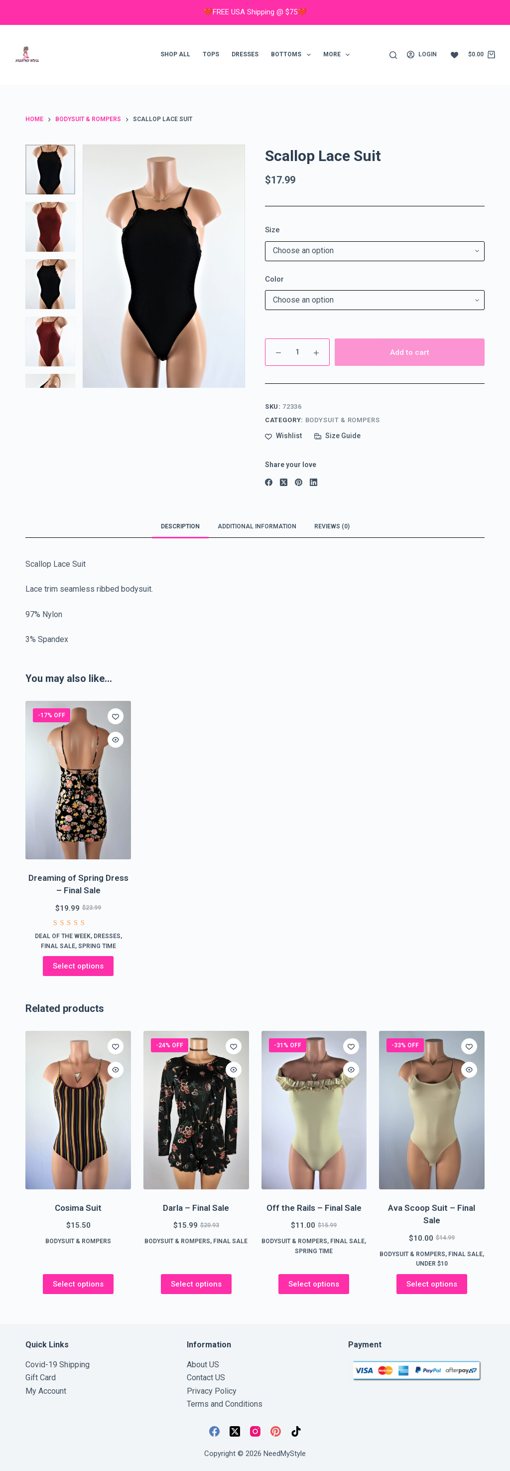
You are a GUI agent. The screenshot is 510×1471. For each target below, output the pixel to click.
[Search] (393, 55)
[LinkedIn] (313, 482)
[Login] (422, 55)
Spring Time (97, 946)
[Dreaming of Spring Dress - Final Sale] (78, 780)
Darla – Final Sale (196, 1208)
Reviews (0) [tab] (332, 526)
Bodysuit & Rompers (342, 420)
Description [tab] (180, 526)
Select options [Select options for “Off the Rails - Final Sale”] (313, 1284)
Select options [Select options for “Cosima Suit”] (78, 1284)
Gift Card (40, 1377)
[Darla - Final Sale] (196, 1110)
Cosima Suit (78, 1208)
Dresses (245, 54)
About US (203, 1364)
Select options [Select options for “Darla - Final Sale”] (196, 1284)
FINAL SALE (58, 946)
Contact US (206, 1377)
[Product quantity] (297, 352)
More (338, 55)
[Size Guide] (337, 436)
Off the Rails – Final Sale (314, 1208)
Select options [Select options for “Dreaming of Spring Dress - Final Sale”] (78, 966)
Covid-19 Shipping (57, 1364)
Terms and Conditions (224, 1404)
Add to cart (409, 352)
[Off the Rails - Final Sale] (314, 1110)
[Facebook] (268, 482)
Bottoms (292, 55)
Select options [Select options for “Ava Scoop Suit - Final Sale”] (431, 1284)
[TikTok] (296, 1431)
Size (272, 229)
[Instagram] (255, 1431)
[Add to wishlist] (283, 436)
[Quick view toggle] (116, 740)
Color (274, 279)
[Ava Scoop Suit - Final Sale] (432, 1110)
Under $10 (432, 1263)
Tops (211, 54)
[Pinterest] (298, 482)
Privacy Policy (212, 1391)
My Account (45, 1391)
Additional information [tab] (257, 526)
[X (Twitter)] (283, 482)
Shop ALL (175, 54)
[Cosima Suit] (78, 1110)
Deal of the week (63, 936)
